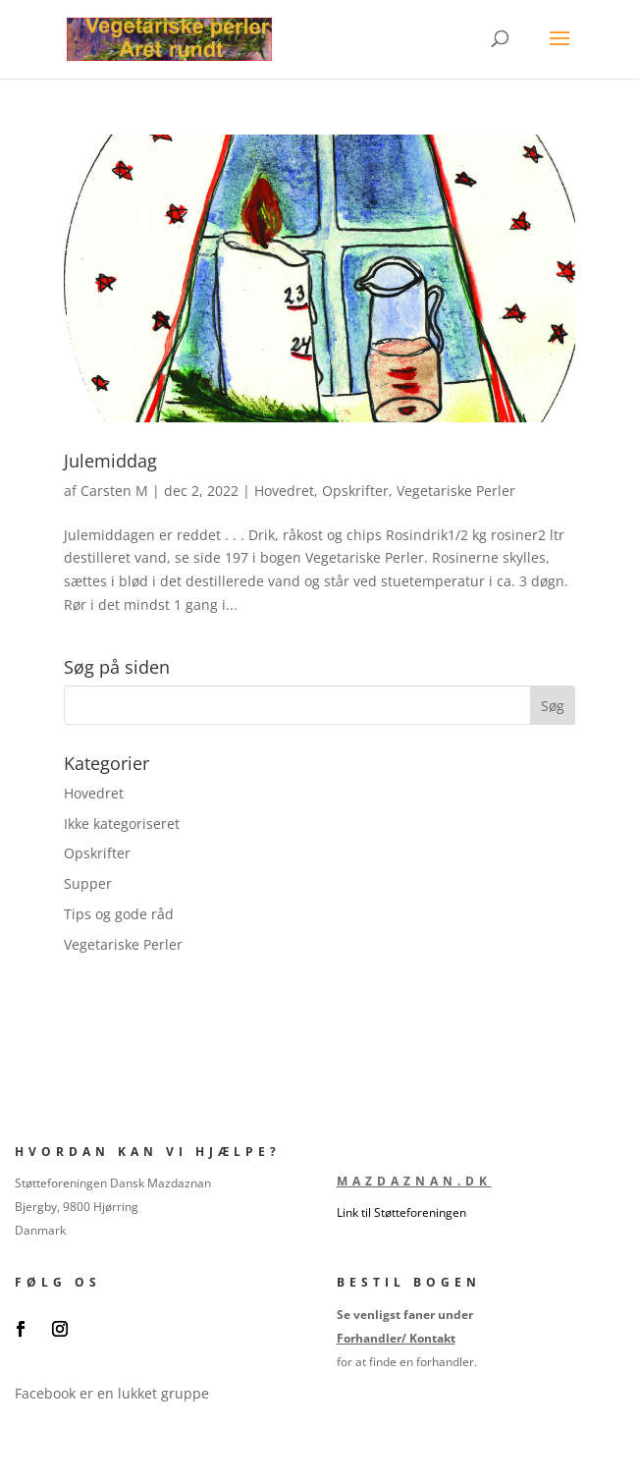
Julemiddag (110, 460)
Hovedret (284, 490)
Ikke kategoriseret (122, 823)
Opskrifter (355, 490)
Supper (88, 883)
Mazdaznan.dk (414, 1181)
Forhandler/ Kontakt (396, 1338)
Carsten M (114, 490)
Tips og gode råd (119, 914)
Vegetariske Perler (456, 490)
